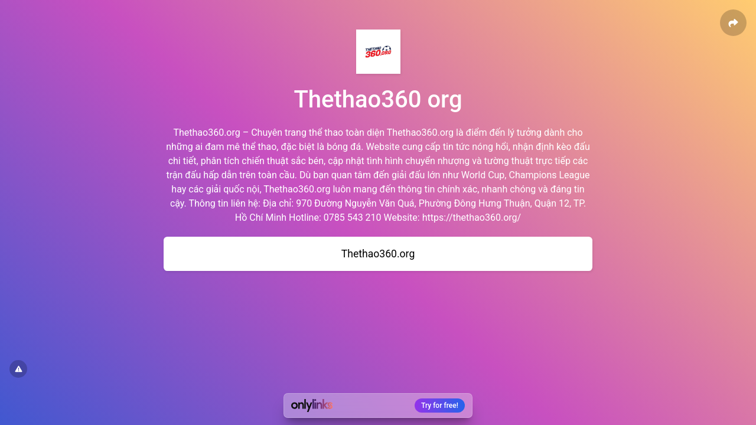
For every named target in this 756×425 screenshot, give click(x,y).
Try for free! (439, 405)
